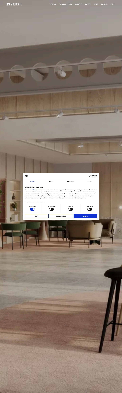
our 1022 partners (35, 190)
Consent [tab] (32, 181)
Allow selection (61, 216)
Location (96, 4)
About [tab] (90, 181)
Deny (36, 216)
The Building (53, 4)
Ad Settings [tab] (70, 181)
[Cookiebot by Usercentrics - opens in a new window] (89, 176)
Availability (88, 4)
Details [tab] (51, 181)
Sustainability (78, 4)
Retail (70, 4)
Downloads (104, 4)
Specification (62, 4)
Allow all (85, 216)
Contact (112, 4)
